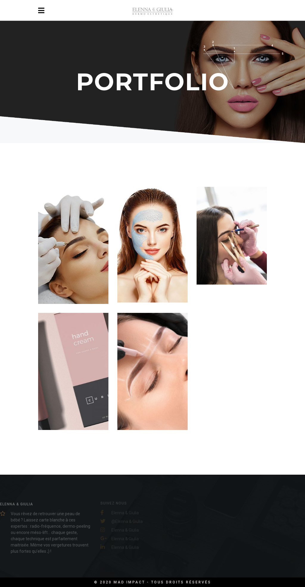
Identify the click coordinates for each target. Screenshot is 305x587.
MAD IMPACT (130, 582)
